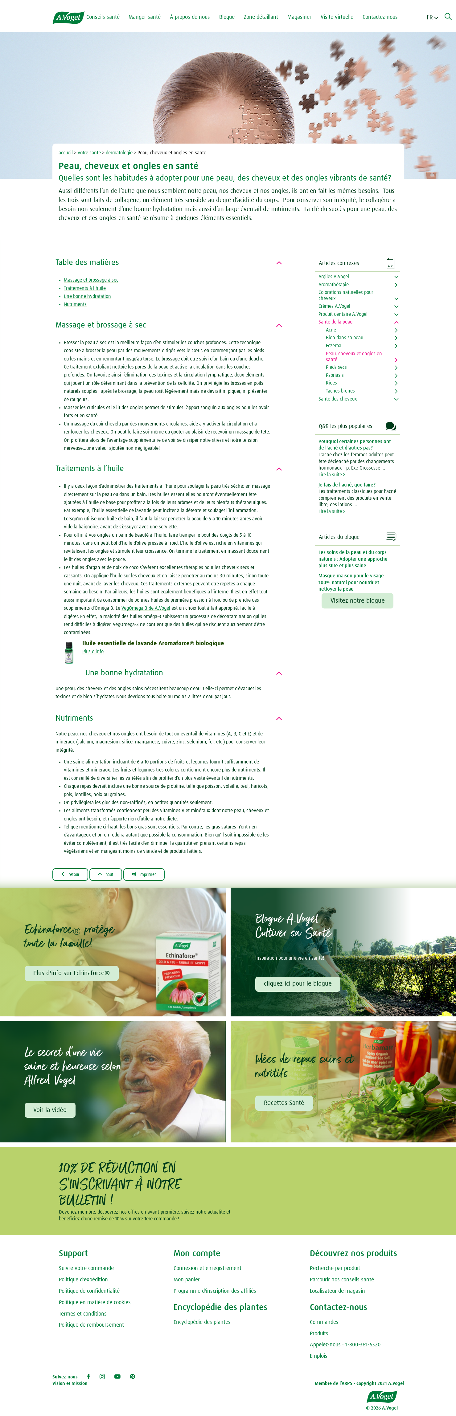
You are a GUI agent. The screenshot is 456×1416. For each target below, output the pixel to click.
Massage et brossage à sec (91, 280)
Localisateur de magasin (337, 1293)
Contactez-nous (384, 17)
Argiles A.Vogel (333, 276)
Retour (72, 874)
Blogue (231, 17)
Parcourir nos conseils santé (342, 1281)
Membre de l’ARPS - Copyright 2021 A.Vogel (359, 1385)
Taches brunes (340, 391)
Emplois (318, 1358)
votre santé (89, 152)
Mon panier (187, 1281)
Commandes (324, 1324)
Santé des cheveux (337, 399)
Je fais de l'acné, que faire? (347, 484)
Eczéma (333, 345)
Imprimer (153, 874)
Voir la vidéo (50, 1111)
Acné (331, 330)
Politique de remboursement (91, 1327)
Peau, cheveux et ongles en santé (354, 356)
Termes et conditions (83, 1316)
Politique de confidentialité (89, 1293)
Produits (319, 1335)
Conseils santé (107, 17)
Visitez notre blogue (358, 600)
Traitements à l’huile (85, 288)
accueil (66, 152)
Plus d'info (93, 651)
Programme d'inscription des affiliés (215, 1293)
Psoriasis (335, 375)
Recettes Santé (285, 1104)
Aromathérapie (333, 284)
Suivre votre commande (86, 1270)
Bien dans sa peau (344, 337)
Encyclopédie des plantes (202, 1324)
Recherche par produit (335, 1270)
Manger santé (149, 17)
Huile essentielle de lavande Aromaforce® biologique (153, 643)
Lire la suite (331, 474)
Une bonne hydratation (87, 296)
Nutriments (75, 304)
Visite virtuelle (341, 17)
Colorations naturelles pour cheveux (345, 295)
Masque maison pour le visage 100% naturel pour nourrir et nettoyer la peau (351, 582)
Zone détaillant (265, 17)
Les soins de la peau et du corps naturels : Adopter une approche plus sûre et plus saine (353, 559)
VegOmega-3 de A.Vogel (145, 608)
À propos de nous (194, 17)
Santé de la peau (335, 321)
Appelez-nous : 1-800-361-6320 (345, 1347)
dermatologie (119, 152)
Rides (331, 382)
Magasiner (303, 17)
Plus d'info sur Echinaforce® (72, 974)
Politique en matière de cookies (95, 1304)
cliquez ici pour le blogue (298, 985)
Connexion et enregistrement (207, 1270)
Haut (111, 874)
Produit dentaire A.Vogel (343, 314)
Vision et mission (70, 1385)
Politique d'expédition (83, 1281)
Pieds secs (336, 367)
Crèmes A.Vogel (334, 306)
